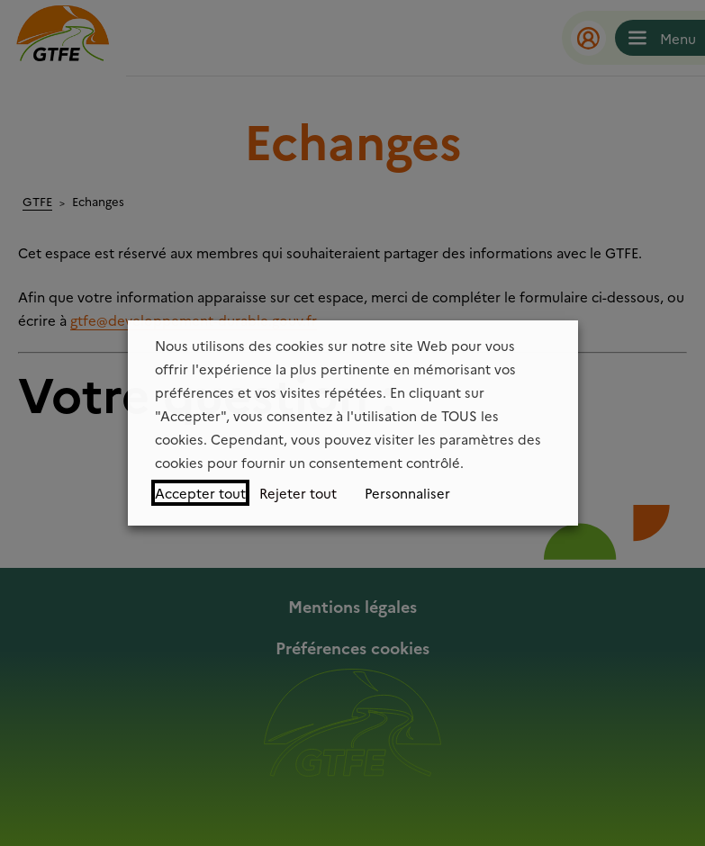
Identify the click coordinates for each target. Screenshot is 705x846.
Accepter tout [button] (200, 492)
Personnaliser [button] (407, 492)
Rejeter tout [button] (298, 492)
